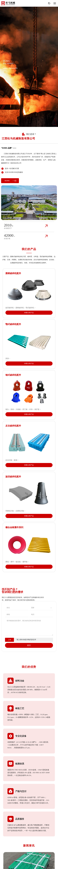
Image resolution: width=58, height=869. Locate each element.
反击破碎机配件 (13, 425)
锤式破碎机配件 (13, 375)
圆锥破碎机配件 (13, 273)
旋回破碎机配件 (13, 476)
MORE (11, 181)
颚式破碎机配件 (13, 324)
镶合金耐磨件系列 (14, 527)
